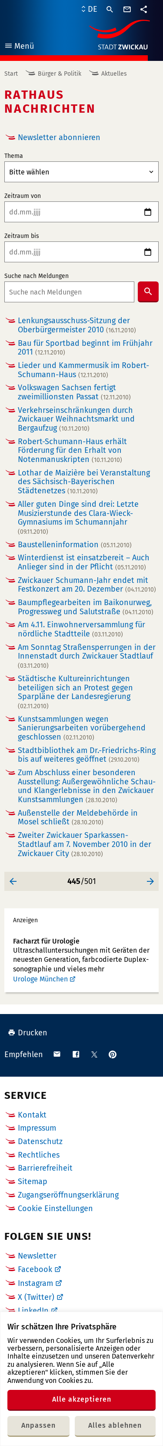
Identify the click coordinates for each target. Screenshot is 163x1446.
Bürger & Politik (59, 73)
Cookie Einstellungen (55, 1208)
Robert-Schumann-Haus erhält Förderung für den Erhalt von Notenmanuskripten (72, 450)
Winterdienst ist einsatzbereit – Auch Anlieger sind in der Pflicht (84, 562)
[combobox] (69, 291)
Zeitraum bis (21, 236)
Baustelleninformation (75, 544)
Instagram (35, 1283)
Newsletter (37, 1256)
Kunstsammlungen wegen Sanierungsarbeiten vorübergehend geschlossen (82, 728)
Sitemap (32, 1181)
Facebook (35, 1269)
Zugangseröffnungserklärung (68, 1195)
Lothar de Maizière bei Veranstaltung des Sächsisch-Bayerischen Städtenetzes (84, 482)
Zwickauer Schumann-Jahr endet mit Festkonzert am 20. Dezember (87, 585)
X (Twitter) (36, 1297)
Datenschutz (40, 1141)
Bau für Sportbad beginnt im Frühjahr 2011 (85, 348)
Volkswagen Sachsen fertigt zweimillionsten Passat (74, 392)
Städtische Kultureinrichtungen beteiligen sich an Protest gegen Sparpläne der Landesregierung (75, 692)
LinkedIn (33, 1310)
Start (11, 73)
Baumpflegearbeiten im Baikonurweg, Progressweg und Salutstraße (85, 607)
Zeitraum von (22, 196)
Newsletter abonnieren (59, 137)
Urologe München (40, 979)
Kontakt (32, 1115)
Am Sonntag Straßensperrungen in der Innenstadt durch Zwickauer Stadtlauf (87, 656)
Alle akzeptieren (81, 1399)
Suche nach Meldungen (36, 276)
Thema (13, 156)
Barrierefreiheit (45, 1168)
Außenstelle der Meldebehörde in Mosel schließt (78, 818)
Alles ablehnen (115, 1425)
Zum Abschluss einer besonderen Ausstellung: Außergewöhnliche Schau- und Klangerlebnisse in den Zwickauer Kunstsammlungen (87, 786)
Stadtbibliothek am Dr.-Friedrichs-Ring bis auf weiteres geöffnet (87, 755)
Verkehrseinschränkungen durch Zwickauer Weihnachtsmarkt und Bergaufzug (76, 419)
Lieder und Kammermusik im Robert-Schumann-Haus (83, 370)
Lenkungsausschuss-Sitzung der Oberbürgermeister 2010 (77, 325)
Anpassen (38, 1425)
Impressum (37, 1128)
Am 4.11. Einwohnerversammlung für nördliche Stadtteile (81, 629)
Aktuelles (114, 73)
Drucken (27, 1033)
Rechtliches (39, 1155)
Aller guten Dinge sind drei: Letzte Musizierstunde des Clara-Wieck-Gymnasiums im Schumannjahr (78, 518)
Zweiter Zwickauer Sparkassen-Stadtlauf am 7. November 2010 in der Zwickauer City (84, 844)
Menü (19, 47)
